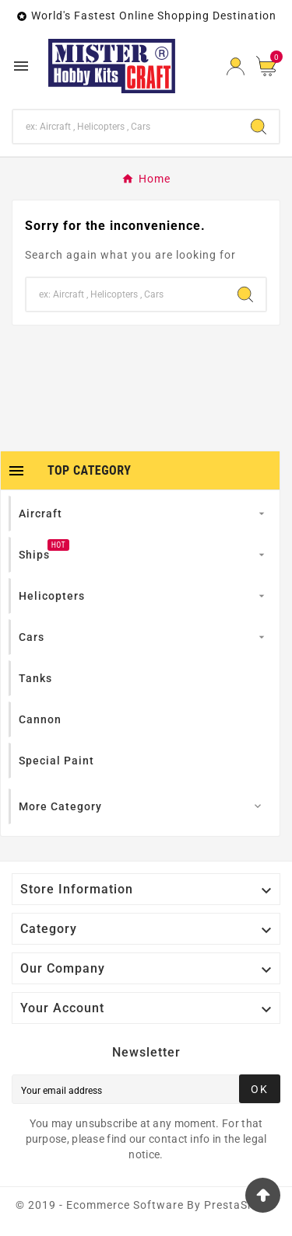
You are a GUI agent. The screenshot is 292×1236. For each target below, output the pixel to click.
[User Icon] (236, 66)
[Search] (125, 126)
